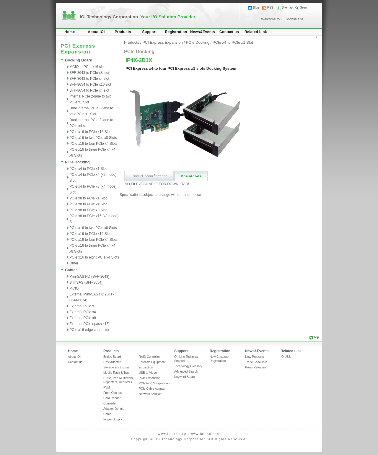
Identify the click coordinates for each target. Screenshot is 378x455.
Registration (176, 32)
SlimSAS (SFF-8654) (85, 282)
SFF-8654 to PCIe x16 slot (90, 84)
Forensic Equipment (152, 362)
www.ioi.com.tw (172, 434)
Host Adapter (112, 362)
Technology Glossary (188, 366)
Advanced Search (186, 371)
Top (316, 337)
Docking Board (78, 60)
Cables (71, 270)
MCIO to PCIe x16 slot (87, 67)
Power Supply (112, 419)
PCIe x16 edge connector (89, 330)
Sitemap (287, 7)
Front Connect (113, 392)
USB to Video (148, 372)
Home (70, 32)
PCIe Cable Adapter (152, 388)
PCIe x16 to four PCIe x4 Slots (93, 144)
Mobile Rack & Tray (116, 372)
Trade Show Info (256, 362)
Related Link (256, 32)
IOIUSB (286, 356)
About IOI (96, 32)
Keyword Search (185, 376)
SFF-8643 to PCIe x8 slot (89, 73)
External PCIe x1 (82, 306)
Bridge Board (112, 356)
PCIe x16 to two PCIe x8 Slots (93, 138)
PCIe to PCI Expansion (154, 383)
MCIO (74, 288)
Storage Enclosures (116, 367)
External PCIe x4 (82, 312)
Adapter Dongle (113, 408)
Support (149, 32)
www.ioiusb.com (205, 434)
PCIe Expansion (149, 378)
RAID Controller (149, 356)
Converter (110, 403)
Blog (256, 7)
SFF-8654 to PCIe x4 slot (89, 90)
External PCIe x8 (82, 318)
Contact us (229, 32)
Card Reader (111, 398)
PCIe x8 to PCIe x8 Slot (88, 210)
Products (123, 32)
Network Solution (150, 394)
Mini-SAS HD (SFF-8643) (89, 276)
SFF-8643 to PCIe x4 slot (89, 79)
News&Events (202, 32)
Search (304, 7)
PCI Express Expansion (162, 42)
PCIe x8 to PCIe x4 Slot (88, 204)
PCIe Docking (77, 162)
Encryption (146, 367)
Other (73, 263)
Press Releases (255, 367)
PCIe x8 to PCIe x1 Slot (88, 198)
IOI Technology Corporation (137, 16)
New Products (254, 356)
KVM (106, 387)
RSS (270, 7)
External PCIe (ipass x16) (89, 324)
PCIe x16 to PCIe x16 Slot (89, 132)
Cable (107, 414)
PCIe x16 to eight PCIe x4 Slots (94, 257)
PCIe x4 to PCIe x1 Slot (88, 169)
